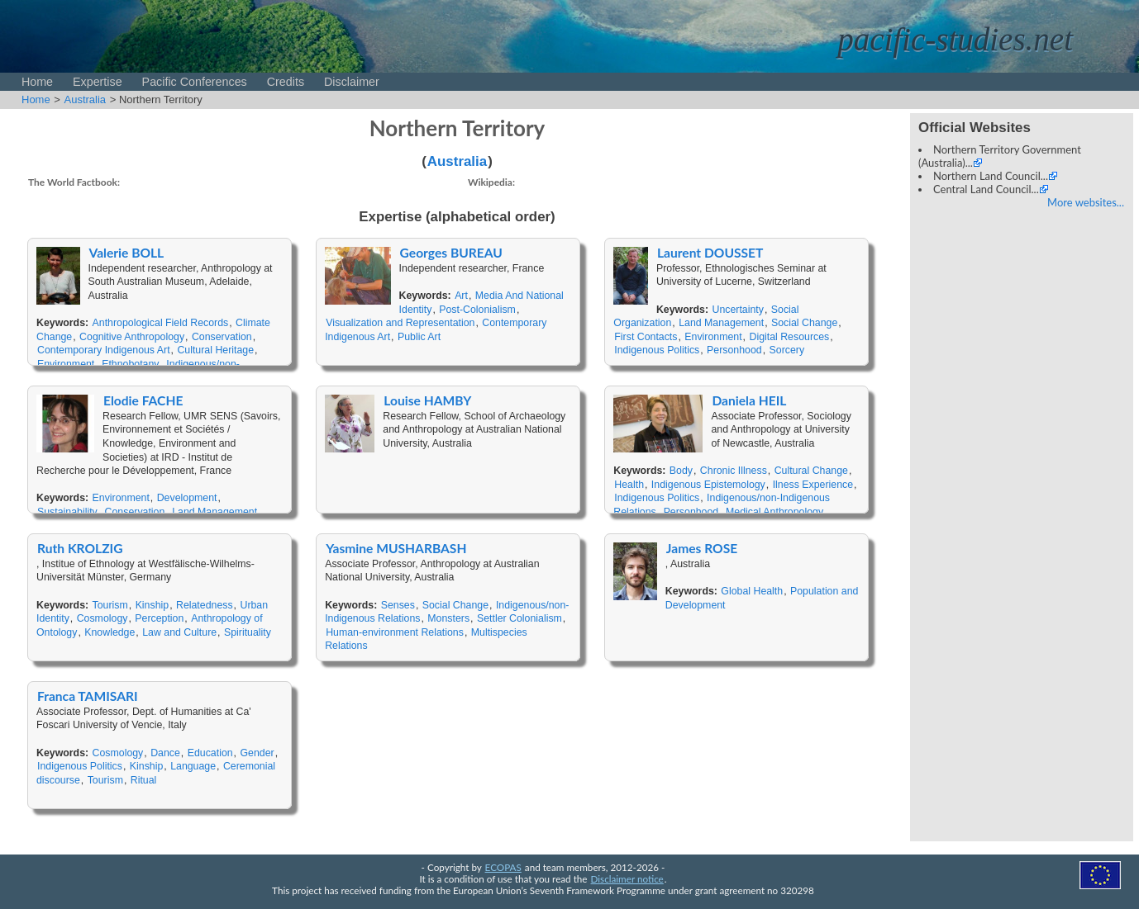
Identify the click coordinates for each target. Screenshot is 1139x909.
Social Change (804, 323)
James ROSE (701, 548)
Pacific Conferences (194, 81)
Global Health (752, 591)
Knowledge (109, 632)
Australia (85, 99)
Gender (257, 753)
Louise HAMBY (427, 400)
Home (37, 81)
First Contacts (645, 337)
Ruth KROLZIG (80, 548)
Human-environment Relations (395, 632)
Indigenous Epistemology (708, 484)
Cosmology (102, 618)
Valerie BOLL (126, 252)
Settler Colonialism (519, 618)
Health (629, 484)
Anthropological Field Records (161, 323)
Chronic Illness (733, 470)
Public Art (419, 337)
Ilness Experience (813, 484)
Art (461, 295)
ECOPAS (503, 867)
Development (187, 498)
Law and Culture (179, 632)
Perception (159, 618)
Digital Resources (789, 337)
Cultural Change (811, 470)
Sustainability (67, 512)
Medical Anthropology (774, 512)
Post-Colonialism (477, 309)
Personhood (734, 350)
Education (210, 753)
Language (193, 766)
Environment (65, 364)
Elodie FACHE (143, 400)
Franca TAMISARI (87, 696)
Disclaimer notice (627, 878)
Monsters (448, 618)
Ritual (144, 780)
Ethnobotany (130, 364)
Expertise (97, 81)
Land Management (721, 323)
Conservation (222, 337)
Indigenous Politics (656, 350)
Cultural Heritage (215, 350)
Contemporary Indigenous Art (103, 350)
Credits (285, 81)
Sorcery (787, 350)
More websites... (1085, 202)
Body (681, 470)
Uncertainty (738, 309)
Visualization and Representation (400, 323)
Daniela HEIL (749, 400)
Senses (398, 605)
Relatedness (204, 605)
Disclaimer (351, 81)
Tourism (110, 605)
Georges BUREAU (451, 252)
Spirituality (247, 632)
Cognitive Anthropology (131, 337)
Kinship (152, 605)
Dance (165, 753)
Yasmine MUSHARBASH (396, 548)
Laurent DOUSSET (710, 252)
